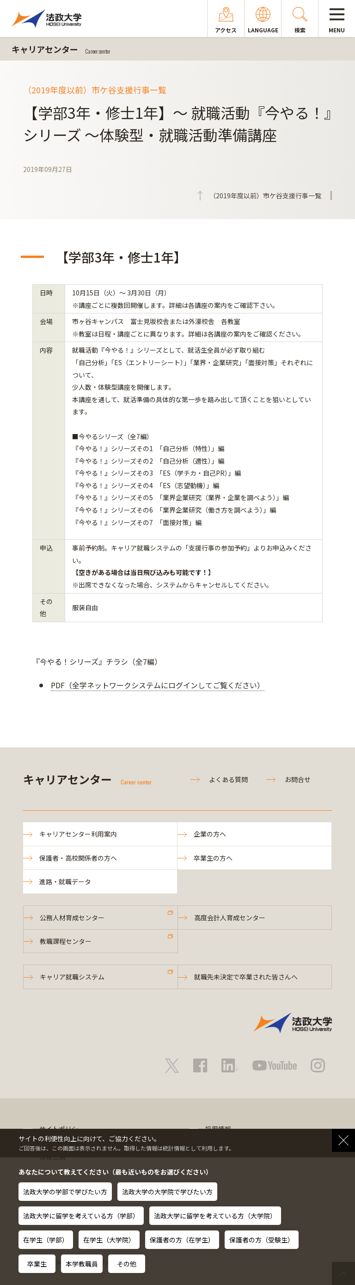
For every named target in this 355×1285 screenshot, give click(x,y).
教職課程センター (66, 941)
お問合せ (298, 779)
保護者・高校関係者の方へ (78, 858)
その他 (126, 1263)
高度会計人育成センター (229, 917)
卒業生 (37, 1263)
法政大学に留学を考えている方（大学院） (215, 1215)
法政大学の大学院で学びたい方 (167, 1191)
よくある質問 (228, 779)
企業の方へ (210, 833)
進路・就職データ (65, 881)
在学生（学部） (45, 1239)
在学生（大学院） (109, 1239)
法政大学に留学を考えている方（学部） (81, 1215)
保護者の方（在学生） (182, 1239)
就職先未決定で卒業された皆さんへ (246, 976)
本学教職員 (82, 1263)
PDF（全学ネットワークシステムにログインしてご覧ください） (157, 685)
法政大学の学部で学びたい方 (65, 1191)
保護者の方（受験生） (261, 1239)
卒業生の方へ (213, 858)
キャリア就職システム (72, 976)
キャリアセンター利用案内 (78, 833)
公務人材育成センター (72, 917)
